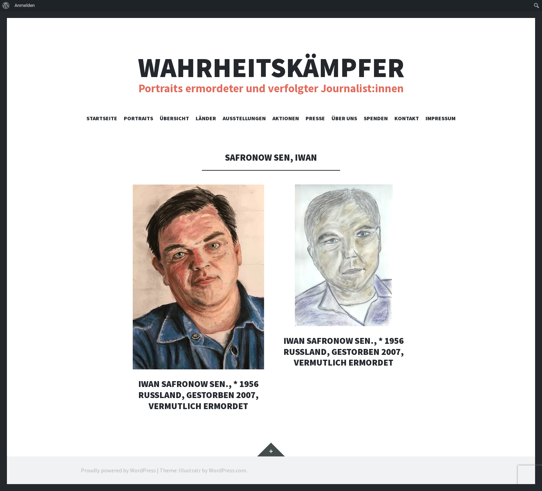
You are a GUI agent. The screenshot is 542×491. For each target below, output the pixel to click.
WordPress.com (227, 470)
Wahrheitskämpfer (271, 68)
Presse (315, 118)
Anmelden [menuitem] (25, 5)
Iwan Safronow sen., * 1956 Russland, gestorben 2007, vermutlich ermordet (199, 394)
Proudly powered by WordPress (118, 470)
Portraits (138, 118)
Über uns (344, 118)
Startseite (101, 118)
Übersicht (174, 118)
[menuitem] (6, 5)
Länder (206, 118)
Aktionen (285, 118)
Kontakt (406, 118)
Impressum (441, 118)
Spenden (376, 118)
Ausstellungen (244, 118)
